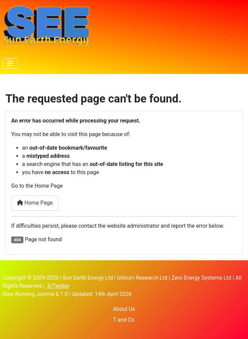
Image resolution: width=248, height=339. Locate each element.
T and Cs (123, 320)
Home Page (35, 203)
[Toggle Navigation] (10, 63)
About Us (124, 309)
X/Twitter (58, 286)
